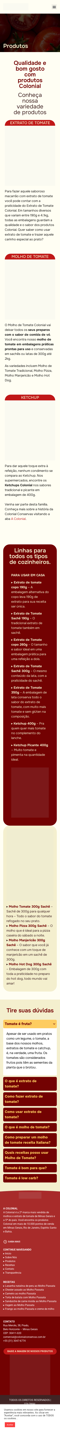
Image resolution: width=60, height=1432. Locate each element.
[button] (54, 6)
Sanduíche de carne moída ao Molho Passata (30, 1301)
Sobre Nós (11, 1257)
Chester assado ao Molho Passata (24, 1289)
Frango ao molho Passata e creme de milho (29, 1308)
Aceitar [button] (10, 1425)
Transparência (13, 1272)
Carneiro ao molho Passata (20, 1293)
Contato (9, 1268)
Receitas (10, 1265)
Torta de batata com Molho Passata (25, 1297)
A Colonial (18, 519)
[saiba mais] (5, 1242)
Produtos (10, 1261)
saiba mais (14, 1241)
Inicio (8, 1253)
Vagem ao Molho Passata (19, 1305)
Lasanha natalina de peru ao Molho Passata (30, 1285)
